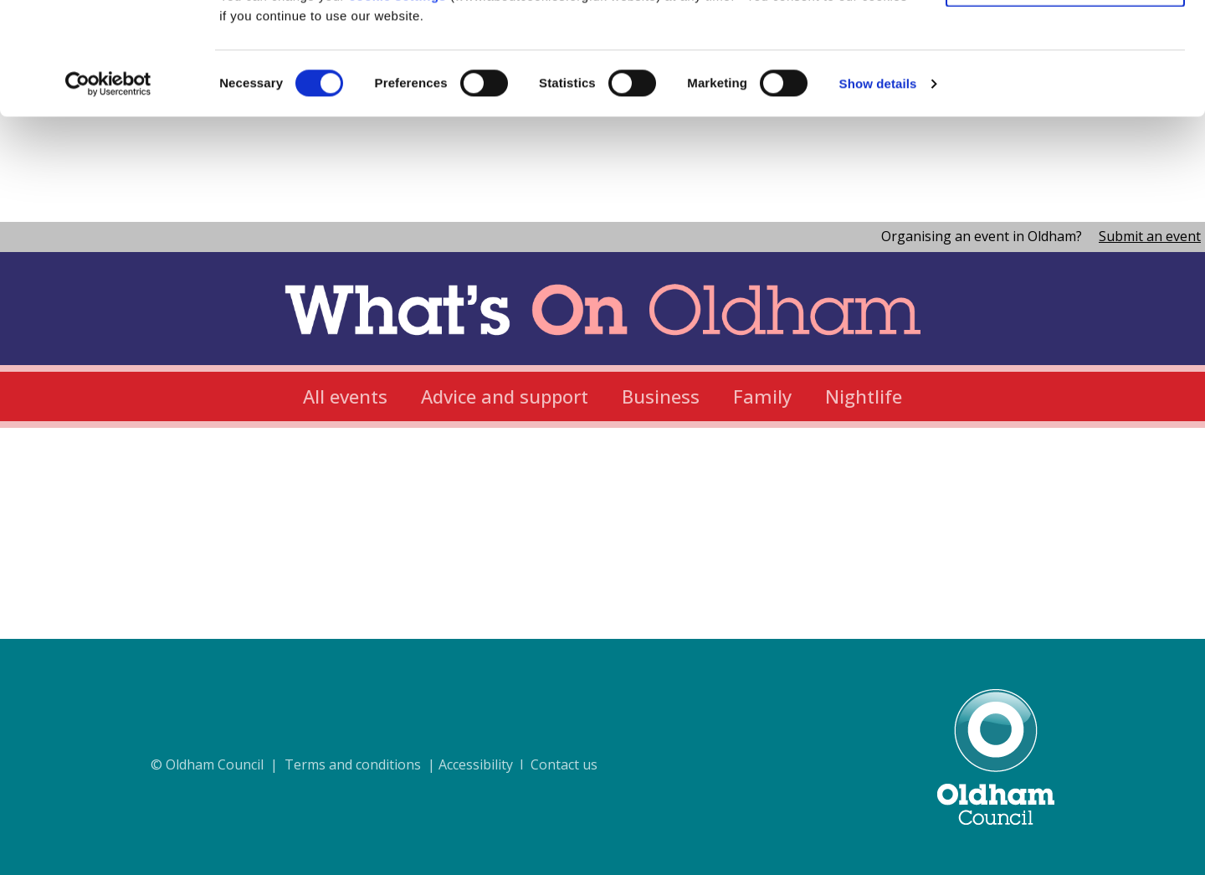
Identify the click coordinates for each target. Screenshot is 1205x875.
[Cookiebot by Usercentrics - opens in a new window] (108, 189)
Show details (878, 189)
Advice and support (504, 396)
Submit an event (1150, 236)
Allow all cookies (1065, 41)
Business (661, 396)
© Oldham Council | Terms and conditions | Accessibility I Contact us (374, 764)
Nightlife (863, 396)
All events (345, 396)
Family (762, 396)
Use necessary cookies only (1065, 91)
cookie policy (839, 81)
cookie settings (398, 101)
